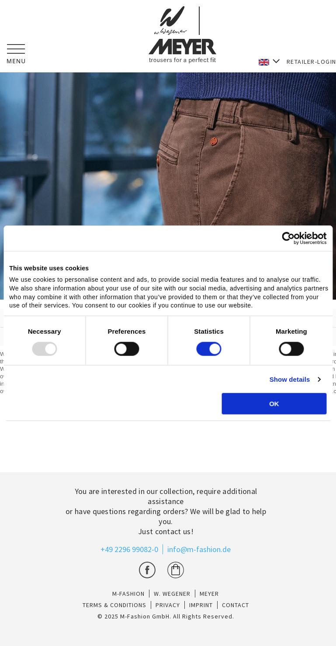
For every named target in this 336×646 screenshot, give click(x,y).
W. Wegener (172, 594)
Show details (290, 379)
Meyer (209, 594)
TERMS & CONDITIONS (114, 605)
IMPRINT (201, 605)
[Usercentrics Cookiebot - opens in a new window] (288, 238)
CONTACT (235, 605)
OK (274, 404)
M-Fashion (128, 594)
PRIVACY (168, 605)
